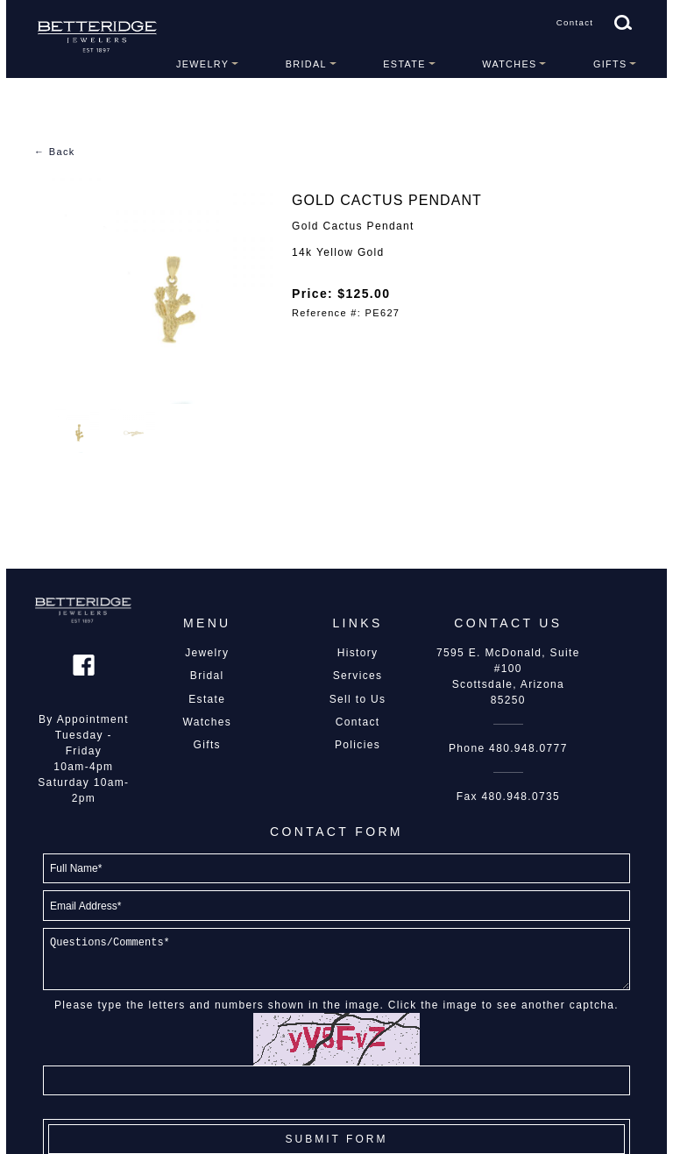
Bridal (306, 64)
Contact (575, 22)
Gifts (610, 64)
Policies (357, 745)
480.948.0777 (528, 748)
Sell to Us (357, 699)
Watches (509, 64)
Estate (404, 64)
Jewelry (202, 64)
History (358, 653)
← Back (54, 151)
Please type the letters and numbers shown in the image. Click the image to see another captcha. (336, 1005)
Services (358, 675)
